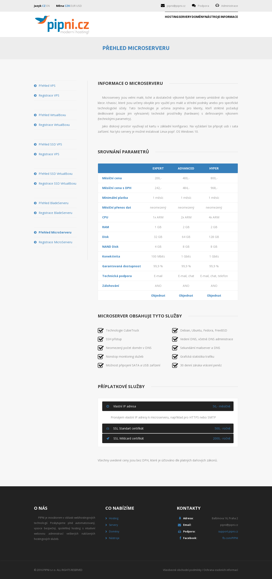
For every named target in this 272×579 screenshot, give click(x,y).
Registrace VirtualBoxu (54, 125)
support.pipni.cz (228, 531)
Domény (164, 24)
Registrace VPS (49, 95)
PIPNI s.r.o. (49, 570)
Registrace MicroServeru (55, 242)
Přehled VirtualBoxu (52, 115)
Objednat (158, 295)
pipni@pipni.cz (176, 6)
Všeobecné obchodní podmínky (182, 570)
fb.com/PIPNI (230, 538)
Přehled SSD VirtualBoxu (55, 174)
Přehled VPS (47, 86)
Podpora (203, 6)
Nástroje (192, 24)
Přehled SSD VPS (50, 144)
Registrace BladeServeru (55, 213)
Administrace (229, 6)
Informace (222, 24)
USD (79, 6)
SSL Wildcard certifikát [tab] (168, 438)
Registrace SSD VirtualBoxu (57, 183)
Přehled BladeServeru (53, 203)
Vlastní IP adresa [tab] (168, 406)
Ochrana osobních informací (221, 570)
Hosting (109, 24)
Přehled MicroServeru (55, 232)
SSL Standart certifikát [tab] (168, 428)
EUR (73, 6)
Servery (137, 24)
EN (48, 6)
